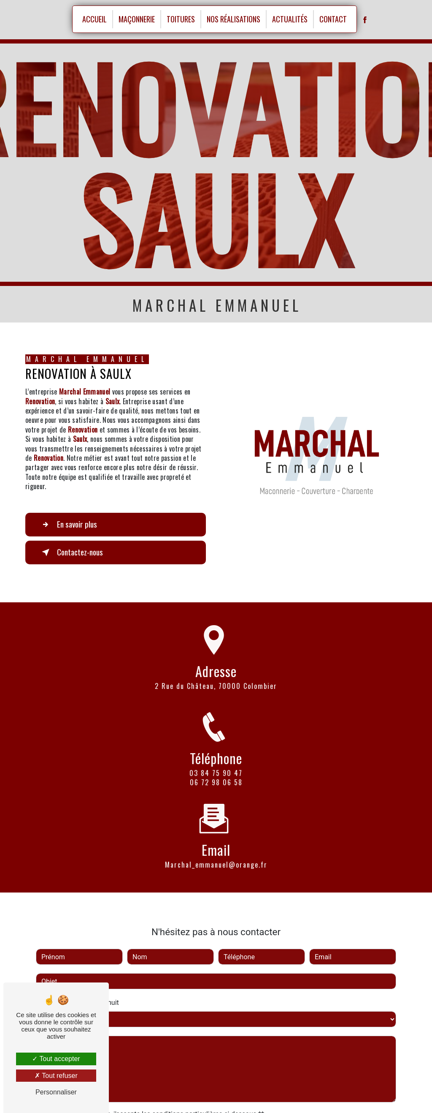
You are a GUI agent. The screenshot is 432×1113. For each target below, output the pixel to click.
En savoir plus (67, 524)
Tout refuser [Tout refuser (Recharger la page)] (56, 1075)
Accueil (94, 19)
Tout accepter (56, 1058)
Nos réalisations (233, 19)
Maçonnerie (137, 19)
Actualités (290, 19)
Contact (333, 19)
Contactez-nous (70, 552)
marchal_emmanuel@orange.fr (216, 851)
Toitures (181, 19)
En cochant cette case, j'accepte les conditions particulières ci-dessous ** (154, 1101)
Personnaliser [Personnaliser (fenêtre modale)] (56, 1092)
